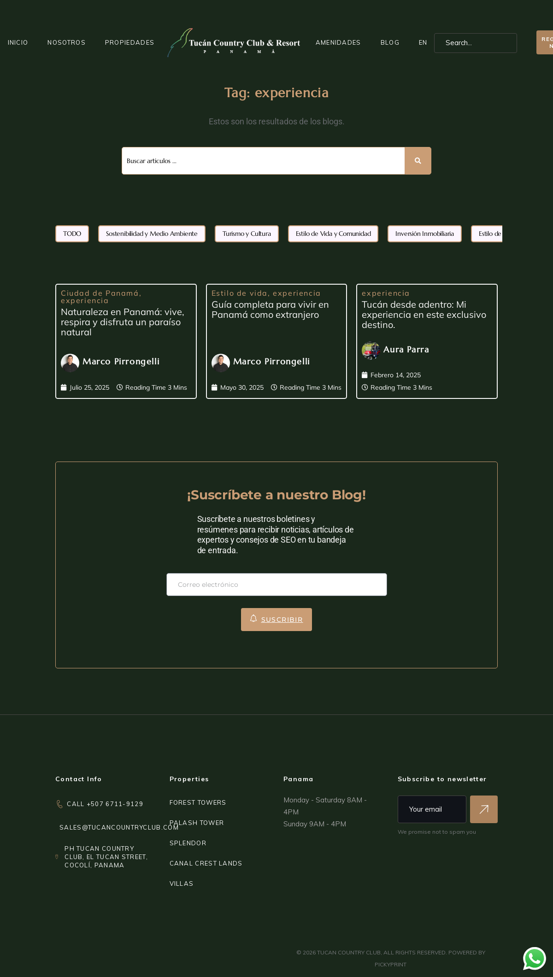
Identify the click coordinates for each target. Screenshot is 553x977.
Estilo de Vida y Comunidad (333, 233)
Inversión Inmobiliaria (424, 233)
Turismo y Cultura (247, 233)
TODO (72, 233)
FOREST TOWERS (198, 802)
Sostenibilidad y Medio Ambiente (152, 233)
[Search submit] (418, 161)
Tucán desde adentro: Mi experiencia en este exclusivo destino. (424, 314)
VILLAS (182, 883)
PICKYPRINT (390, 964)
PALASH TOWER (197, 822)
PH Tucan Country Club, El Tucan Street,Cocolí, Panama (106, 857)
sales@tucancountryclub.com (119, 827)
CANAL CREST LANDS (206, 863)
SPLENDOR (188, 843)
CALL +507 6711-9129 (105, 803)
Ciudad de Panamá (100, 293)
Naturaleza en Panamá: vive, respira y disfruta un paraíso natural (122, 322)
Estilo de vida (240, 293)
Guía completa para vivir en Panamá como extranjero (270, 309)
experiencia (85, 300)
